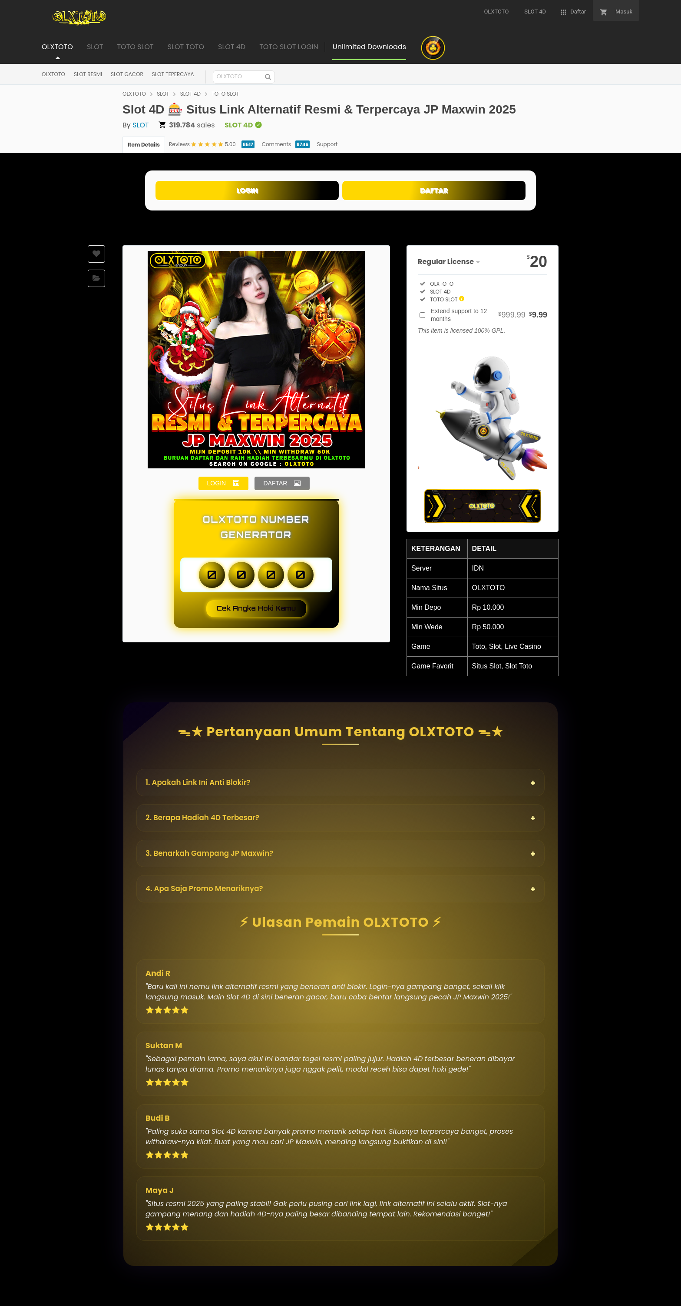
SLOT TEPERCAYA (173, 74)
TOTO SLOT (225, 93)
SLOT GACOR (127, 74)
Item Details (144, 144)
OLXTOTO (53, 74)
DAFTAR (434, 190)
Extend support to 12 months (489, 315)
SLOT (163, 93)
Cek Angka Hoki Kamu (256, 608)
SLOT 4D (190, 93)
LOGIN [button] (216, 483)
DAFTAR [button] (275, 483)
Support (327, 144)
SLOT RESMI (88, 74)
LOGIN (247, 190)
